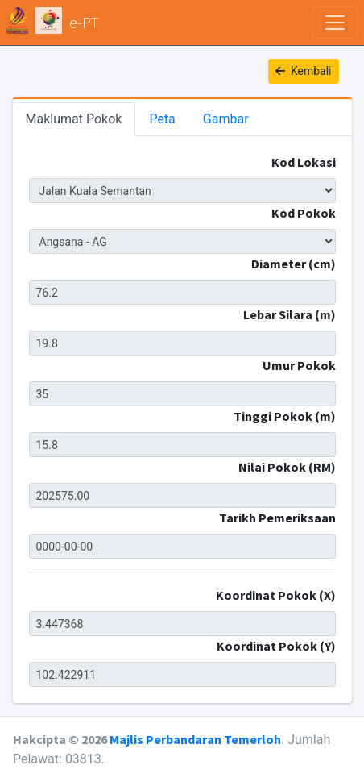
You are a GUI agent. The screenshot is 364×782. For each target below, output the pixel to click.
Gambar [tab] (226, 119)
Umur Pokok (299, 365)
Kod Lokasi (303, 162)
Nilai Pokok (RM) (287, 467)
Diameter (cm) (293, 264)
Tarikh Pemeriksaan (277, 518)
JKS (182, 190)
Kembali (303, 70)
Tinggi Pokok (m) (285, 416)
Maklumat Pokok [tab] (74, 119)
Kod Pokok (303, 213)
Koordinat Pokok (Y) (276, 646)
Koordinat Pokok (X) (276, 595)
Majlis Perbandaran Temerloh (195, 739)
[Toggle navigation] (335, 22)
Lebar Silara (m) (289, 314)
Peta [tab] (162, 119)
